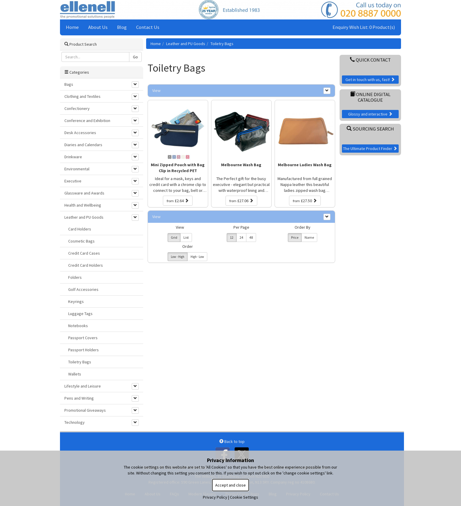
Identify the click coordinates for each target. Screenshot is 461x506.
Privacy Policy (215, 497)
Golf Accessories (83, 289)
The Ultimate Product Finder (370, 148)
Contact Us (147, 27)
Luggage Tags (80, 313)
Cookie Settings (244, 497)
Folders (75, 277)
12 (231, 237)
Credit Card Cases (84, 253)
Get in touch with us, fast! (370, 79)
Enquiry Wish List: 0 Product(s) (364, 27)
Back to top (232, 441)
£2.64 (178, 200)
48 (251, 237)
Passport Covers (83, 337)
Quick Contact (370, 60)
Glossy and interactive (370, 114)
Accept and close (230, 485)
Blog (122, 27)
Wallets (74, 374)
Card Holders (79, 229)
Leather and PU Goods (185, 43)
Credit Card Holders (85, 265)
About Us (98, 27)
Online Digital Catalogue (370, 97)
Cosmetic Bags (81, 241)
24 (241, 237)
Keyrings (76, 301)
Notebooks (78, 325)
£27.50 (305, 200)
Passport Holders (83, 349)
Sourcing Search (370, 129)
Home (72, 27)
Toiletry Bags (222, 43)
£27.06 (241, 200)
